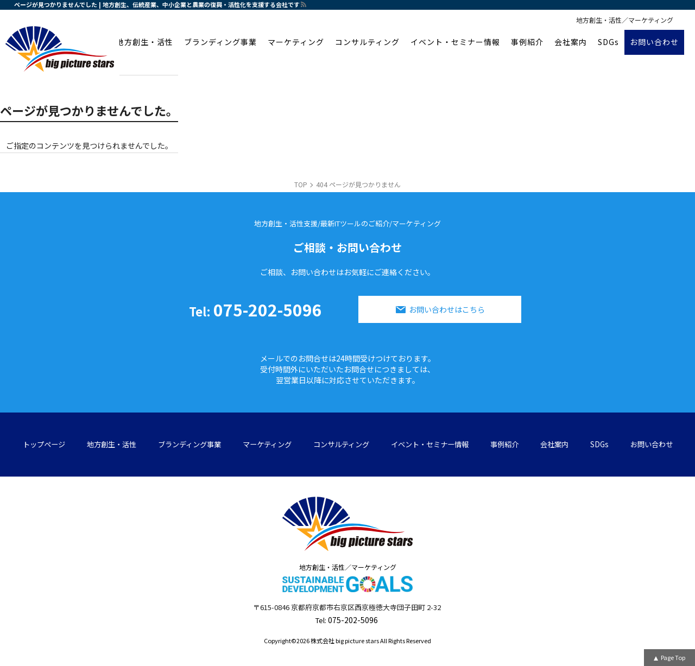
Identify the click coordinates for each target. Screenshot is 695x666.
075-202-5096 (255, 309)
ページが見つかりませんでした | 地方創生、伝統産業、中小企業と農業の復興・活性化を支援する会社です (157, 4)
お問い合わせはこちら (447, 309)
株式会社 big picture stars (345, 640)
